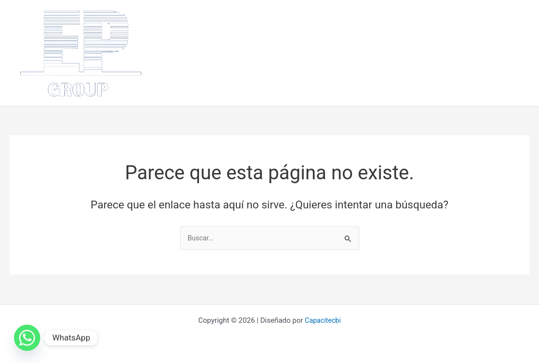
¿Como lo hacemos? (371, 33)
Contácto (184, 72)
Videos (224, 72)
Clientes (478, 33)
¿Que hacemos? (298, 33)
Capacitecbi (323, 320)
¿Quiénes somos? (229, 33)
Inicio (177, 33)
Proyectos (435, 33)
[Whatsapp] (27, 338)
